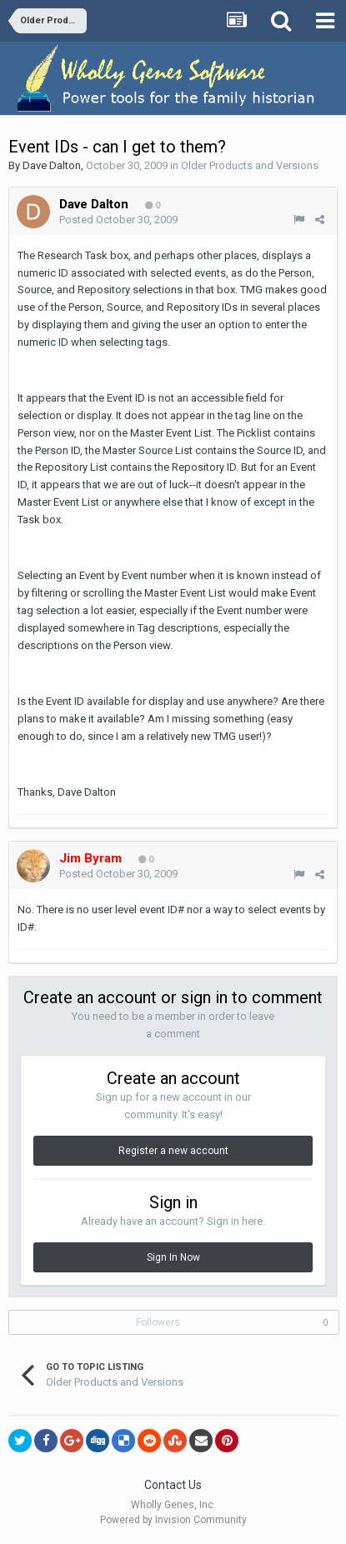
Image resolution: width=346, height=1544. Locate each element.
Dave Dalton (52, 165)
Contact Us (173, 1485)
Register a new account (173, 1151)
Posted (118, 219)
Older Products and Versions (249, 165)
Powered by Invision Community (173, 1520)
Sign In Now (173, 1257)
